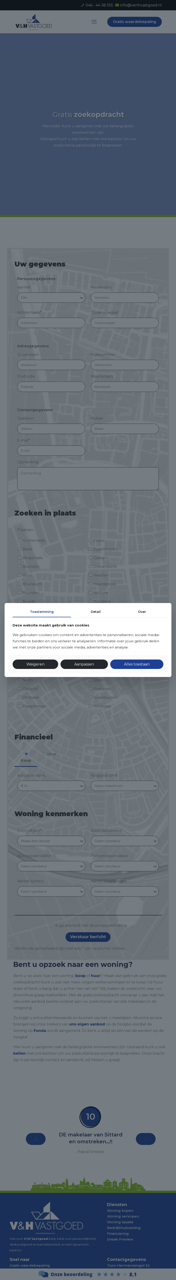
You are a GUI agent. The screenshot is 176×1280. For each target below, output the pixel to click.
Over (142, 612)
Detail (96, 612)
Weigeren (35, 664)
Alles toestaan (137, 664)
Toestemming (42, 612)
